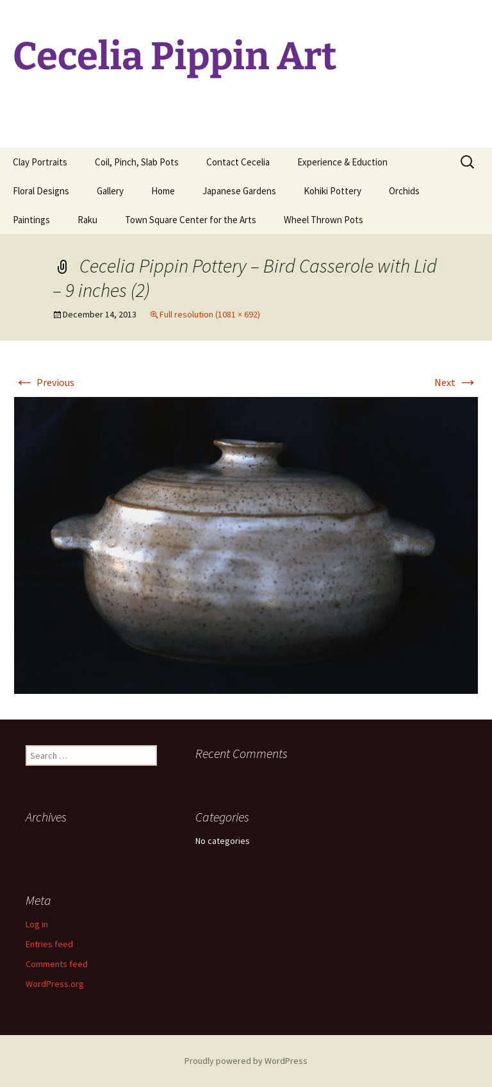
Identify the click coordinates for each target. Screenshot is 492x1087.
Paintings (31, 220)
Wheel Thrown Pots (323, 220)
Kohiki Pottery (332, 191)
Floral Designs (41, 191)
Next (456, 382)
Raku (87, 220)
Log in (37, 924)
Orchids (404, 191)
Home (163, 191)
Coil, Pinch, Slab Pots (137, 162)
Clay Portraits (40, 162)
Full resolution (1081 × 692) (210, 314)
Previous (44, 382)
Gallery (110, 191)
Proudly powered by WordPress (246, 1060)
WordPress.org (55, 984)
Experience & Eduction (342, 162)
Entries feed (49, 944)
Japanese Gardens (239, 191)
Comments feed (57, 964)
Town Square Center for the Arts (190, 220)
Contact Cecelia (238, 162)
